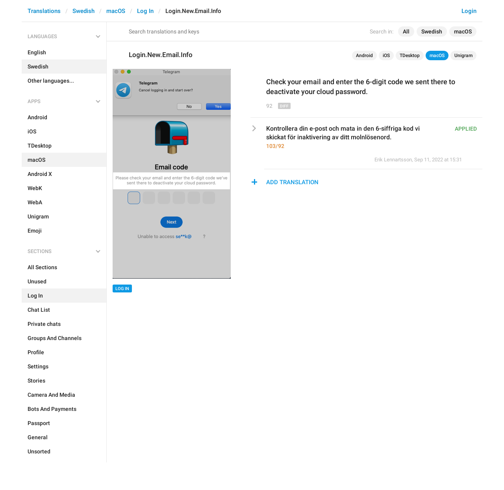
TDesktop (410, 55)
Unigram (463, 55)
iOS (386, 55)
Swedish (83, 11)
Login (468, 11)
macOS (115, 11)
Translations (44, 11)
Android (364, 55)
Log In (145, 11)
